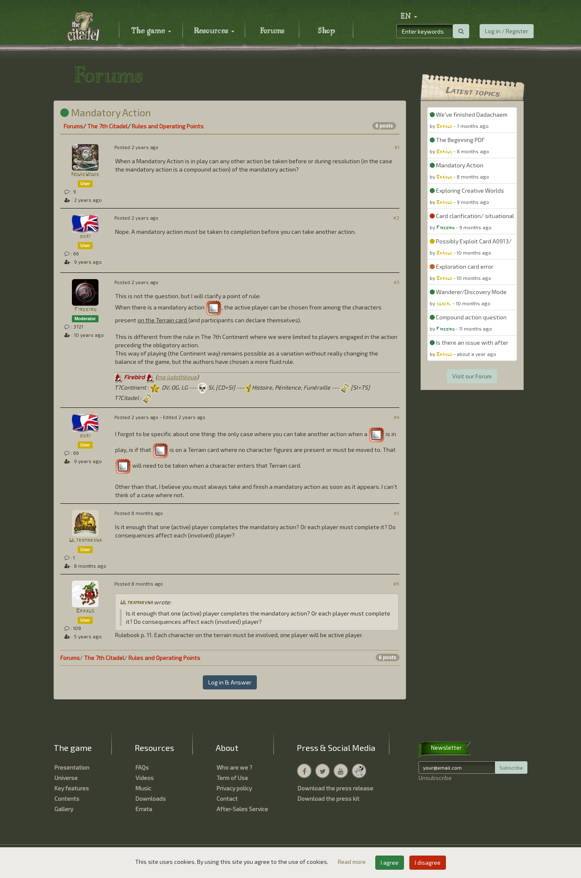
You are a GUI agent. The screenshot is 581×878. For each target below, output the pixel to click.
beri (85, 236)
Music (143, 788)
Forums (272, 31)
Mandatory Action (105, 112)
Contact (227, 798)
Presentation (71, 767)
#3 (396, 282)
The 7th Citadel (107, 126)
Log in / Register (506, 30)
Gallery (63, 808)
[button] (409, 16)
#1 (396, 147)
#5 (396, 513)
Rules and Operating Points (168, 126)
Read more (352, 861)
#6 (396, 583)
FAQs (142, 767)
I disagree (428, 862)
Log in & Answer (229, 682)
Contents (66, 798)
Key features (71, 788)
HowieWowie (85, 175)
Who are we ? (234, 767)
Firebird (85, 310)
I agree (390, 862)
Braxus (85, 611)
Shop (326, 31)
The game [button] (151, 31)
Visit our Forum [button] (472, 376)
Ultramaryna (85, 540)
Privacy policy (234, 788)
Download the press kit (328, 798)
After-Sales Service (242, 808)
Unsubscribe (435, 777)
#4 (396, 417)
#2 (396, 218)
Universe (66, 777)
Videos (144, 777)
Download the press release (335, 788)
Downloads (150, 798)
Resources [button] (214, 31)
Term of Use (232, 777)
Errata (143, 808)
